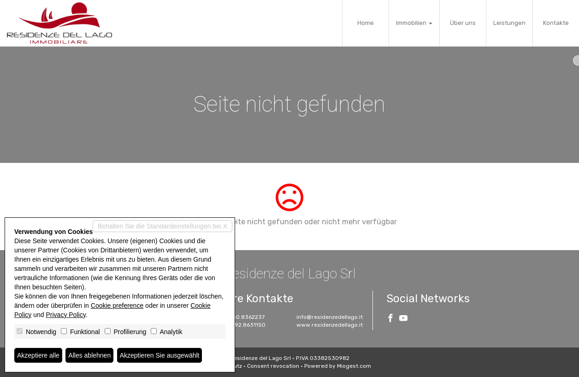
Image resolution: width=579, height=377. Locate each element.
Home (365, 22)
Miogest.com (354, 366)
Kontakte (556, 22)
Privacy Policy (66, 314)
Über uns (463, 22)
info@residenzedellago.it (329, 317)
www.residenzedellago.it (329, 325)
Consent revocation (273, 366)
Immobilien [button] (414, 22)
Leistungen (509, 22)
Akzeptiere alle (38, 355)
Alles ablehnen (89, 355)
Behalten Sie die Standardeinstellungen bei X (162, 226)
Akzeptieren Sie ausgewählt (160, 355)
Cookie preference (117, 305)
